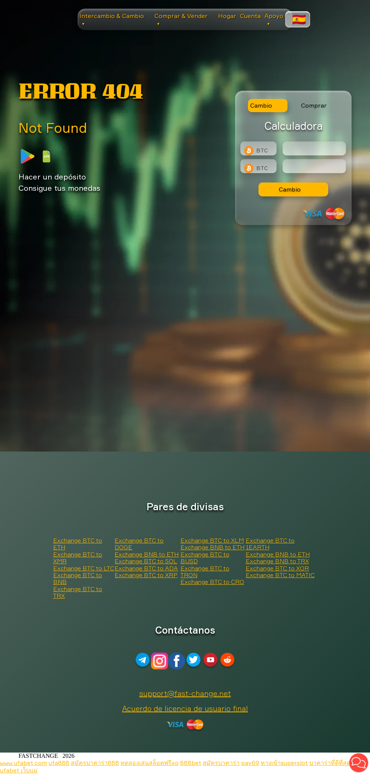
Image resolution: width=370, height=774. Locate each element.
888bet (190, 762)
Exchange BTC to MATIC (280, 575)
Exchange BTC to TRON (204, 571)
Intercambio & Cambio (112, 19)
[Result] (314, 166)
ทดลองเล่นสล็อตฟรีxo (150, 762)
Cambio (290, 189)
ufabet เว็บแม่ (19, 770)
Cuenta (250, 16)
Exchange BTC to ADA (146, 568)
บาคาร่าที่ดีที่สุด (329, 762)
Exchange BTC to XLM (212, 540)
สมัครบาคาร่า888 (95, 762)
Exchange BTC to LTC (83, 568)
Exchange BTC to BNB (77, 578)
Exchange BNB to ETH (147, 554)
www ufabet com (23, 762)
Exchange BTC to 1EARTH (270, 543)
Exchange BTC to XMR (77, 557)
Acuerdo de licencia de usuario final (185, 708)
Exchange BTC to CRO (212, 581)
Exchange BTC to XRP (146, 575)
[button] (358, 762)
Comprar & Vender (181, 19)
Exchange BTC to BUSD (204, 557)
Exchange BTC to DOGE (139, 543)
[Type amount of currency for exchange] (314, 148)
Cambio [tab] (261, 105)
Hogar (227, 16)
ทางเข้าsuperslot (284, 762)
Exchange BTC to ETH (77, 543)
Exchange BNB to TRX (277, 561)
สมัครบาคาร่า (221, 762)
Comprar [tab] (314, 105)
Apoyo (274, 19)
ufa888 (59, 762)
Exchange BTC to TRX (77, 592)
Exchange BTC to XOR (277, 568)
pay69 (250, 762)
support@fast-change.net (185, 693)
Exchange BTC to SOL (146, 561)
